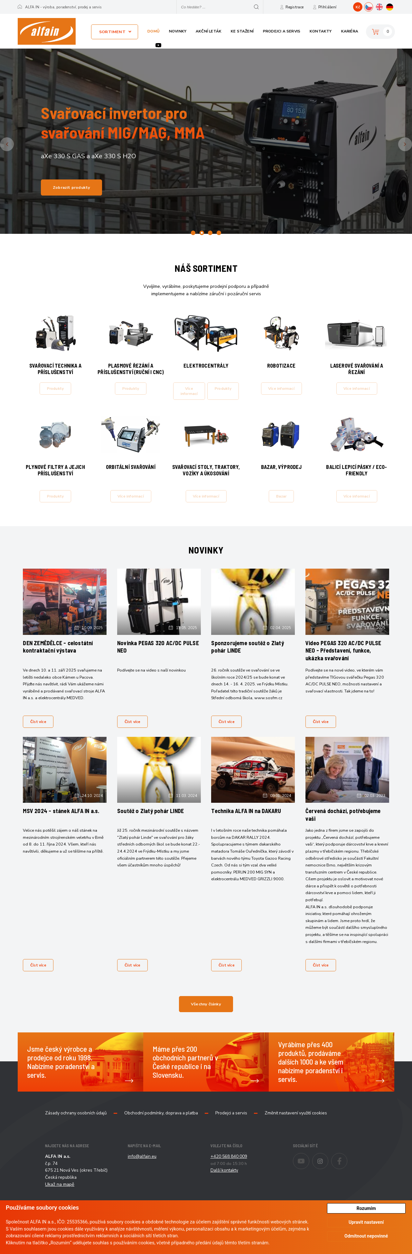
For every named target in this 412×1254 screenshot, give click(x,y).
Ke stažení (242, 31)
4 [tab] (219, 233)
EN (383, 6)
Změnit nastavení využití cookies (296, 1131)
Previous (13, 144)
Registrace (295, 7)
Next (411, 144)
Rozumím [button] (366, 1208)
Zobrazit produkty (71, 187)
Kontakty (321, 31)
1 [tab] (193, 233)
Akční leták (208, 31)
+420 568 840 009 (229, 1174)
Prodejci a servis (281, 31)
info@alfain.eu (142, 1174)
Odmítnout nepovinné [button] (366, 1236)
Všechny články (206, 1022)
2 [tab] (202, 233)
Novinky (177, 31)
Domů (153, 31)
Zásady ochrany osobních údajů (76, 1131)
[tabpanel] (206, 141)
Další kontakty (224, 1188)
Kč (358, 7)
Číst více (40, 732)
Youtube (158, 45)
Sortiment (112, 31)
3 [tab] (210, 233)
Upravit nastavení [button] (366, 1222)
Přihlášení (327, 7)
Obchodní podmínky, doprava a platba (161, 1131)
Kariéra (349, 31)
